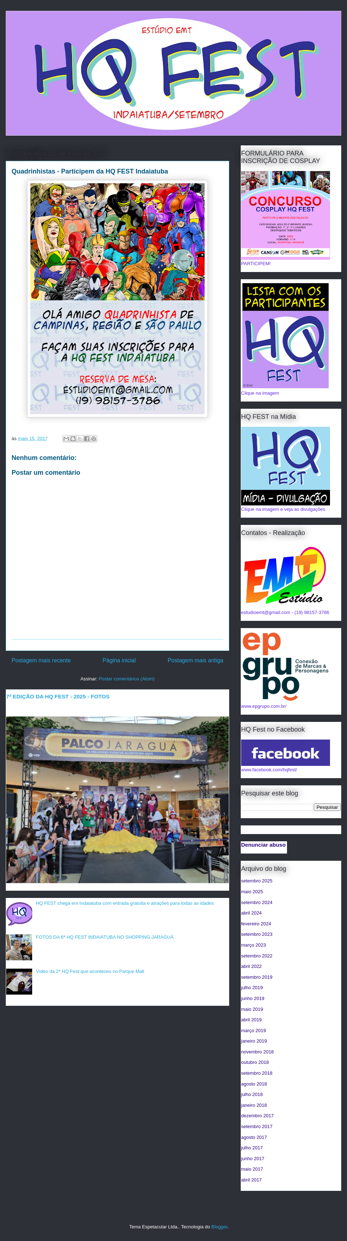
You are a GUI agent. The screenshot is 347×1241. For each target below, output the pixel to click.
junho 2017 (252, 1158)
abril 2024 (251, 913)
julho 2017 (252, 1147)
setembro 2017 (257, 1126)
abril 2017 (251, 1180)
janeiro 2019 (254, 1041)
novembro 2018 (257, 1051)
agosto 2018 (254, 1084)
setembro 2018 (257, 1073)
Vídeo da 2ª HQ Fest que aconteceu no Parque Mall (90, 971)
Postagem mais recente (41, 660)
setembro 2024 (257, 902)
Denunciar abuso (263, 845)
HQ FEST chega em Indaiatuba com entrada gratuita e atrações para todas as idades (125, 903)
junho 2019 (252, 998)
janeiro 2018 (254, 1105)
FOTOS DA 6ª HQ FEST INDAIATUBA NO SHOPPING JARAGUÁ (105, 937)
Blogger (219, 1226)
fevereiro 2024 (256, 923)
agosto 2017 (254, 1137)
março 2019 (253, 1030)
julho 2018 (252, 1094)
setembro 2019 (257, 977)
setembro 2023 (257, 934)
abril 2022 (251, 966)
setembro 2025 (257, 880)
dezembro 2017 (257, 1115)
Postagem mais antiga (195, 660)
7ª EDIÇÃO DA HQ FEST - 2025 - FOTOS (58, 696)
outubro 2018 (255, 1062)
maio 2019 (252, 1009)
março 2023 (253, 945)
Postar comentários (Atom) (127, 678)
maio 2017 (252, 1169)
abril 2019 (251, 1019)
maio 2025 (252, 891)
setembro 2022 (257, 956)
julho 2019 (252, 987)
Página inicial (119, 660)
